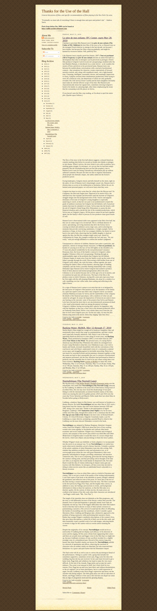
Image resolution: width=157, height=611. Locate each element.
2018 (45, 81)
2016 (45, 86)
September (49, 108)
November (49, 103)
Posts (45, 52)
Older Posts (111, 588)
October (48, 106)
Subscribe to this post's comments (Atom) (74, 320)
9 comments (86, 317)
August (48, 111)
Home (89, 588)
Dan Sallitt (49, 38)
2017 (45, 84)
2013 (45, 93)
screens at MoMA (91, 362)
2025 (45, 66)
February (49, 143)
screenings (76, 318)
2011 (45, 98)
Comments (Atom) (78, 593)
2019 (45, 79)
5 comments (85, 580)
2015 (45, 88)
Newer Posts (67, 588)
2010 (45, 101)
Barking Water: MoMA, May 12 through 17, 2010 (52, 129)
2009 (45, 148)
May (47, 118)
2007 (45, 153)
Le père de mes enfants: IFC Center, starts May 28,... (52, 123)
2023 (45, 69)
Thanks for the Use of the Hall (65, 11)
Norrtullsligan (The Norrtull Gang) (80, 381)
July (47, 113)
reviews (69, 318)
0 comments (86, 370)
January (48, 146)
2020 (45, 76)
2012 (45, 96)
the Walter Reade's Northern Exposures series (93, 383)
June (47, 116)
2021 (45, 74)
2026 (45, 64)
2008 (45, 151)
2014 (45, 91)
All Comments (48, 56)
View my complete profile (49, 45)
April (47, 138)
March (48, 141)
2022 (45, 71)
